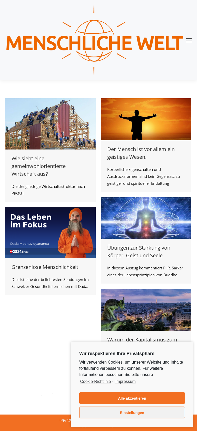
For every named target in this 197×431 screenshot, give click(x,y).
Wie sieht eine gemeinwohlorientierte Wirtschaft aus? (39, 166)
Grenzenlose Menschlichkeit (45, 266)
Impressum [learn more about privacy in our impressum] (125, 381)
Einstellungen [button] (132, 413)
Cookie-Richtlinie (95, 381)
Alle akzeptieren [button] (132, 398)
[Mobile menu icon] (189, 40)
